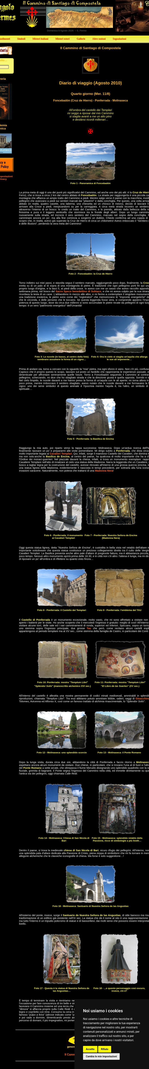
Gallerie (81, 38)
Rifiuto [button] (104, 1049)
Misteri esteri (62, 38)
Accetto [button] (90, 1049)
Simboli (21, 38)
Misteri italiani (40, 38)
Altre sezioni (99, 38)
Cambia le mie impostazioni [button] (101, 1056)
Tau (89, 628)
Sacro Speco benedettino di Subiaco (78, 291)
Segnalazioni (119, 38)
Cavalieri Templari (61, 453)
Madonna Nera (104, 470)
